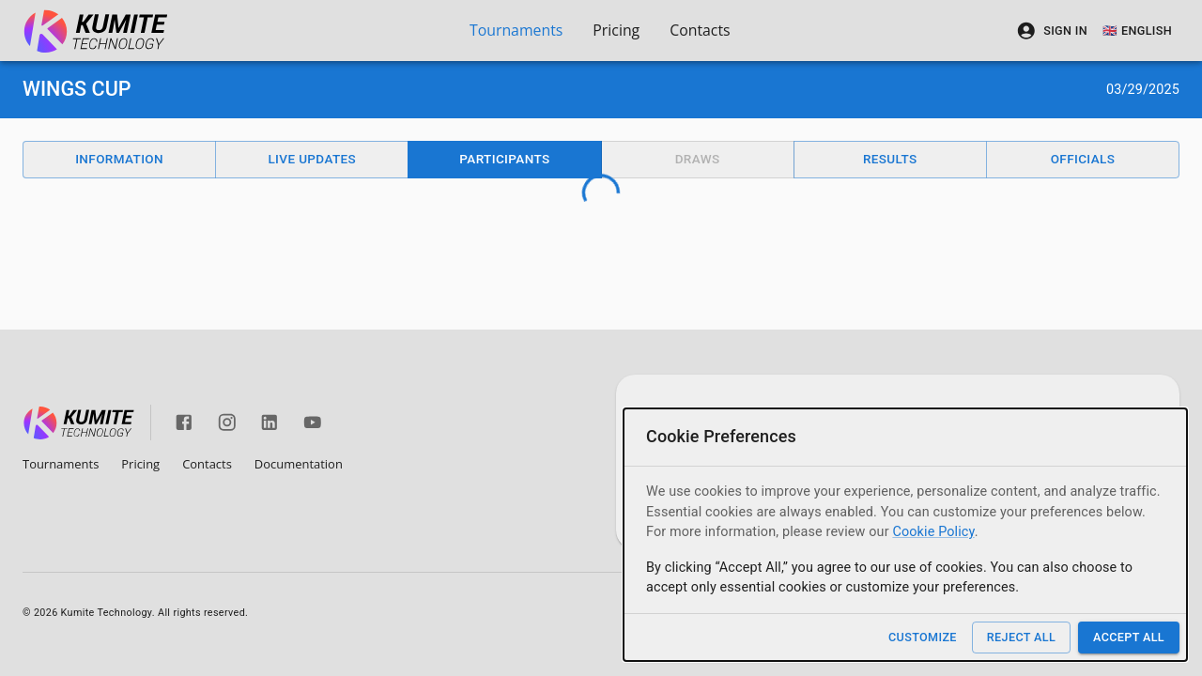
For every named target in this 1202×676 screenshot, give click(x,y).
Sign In (1051, 31)
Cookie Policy (933, 532)
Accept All (1128, 637)
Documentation (298, 463)
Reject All (1021, 637)
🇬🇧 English (1137, 30)
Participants (504, 158)
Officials (1083, 158)
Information (119, 158)
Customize (922, 637)
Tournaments (516, 30)
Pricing (616, 30)
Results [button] (890, 158)
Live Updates (312, 158)
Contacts (700, 30)
